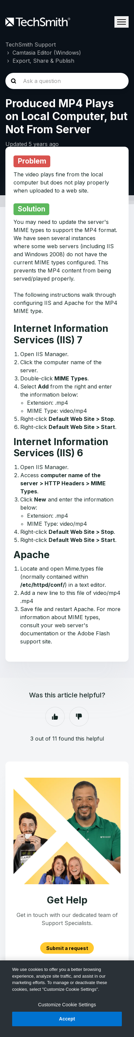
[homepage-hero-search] (67, 81)
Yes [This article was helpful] (55, 716)
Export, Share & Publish (43, 60)
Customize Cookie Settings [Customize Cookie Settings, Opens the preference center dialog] (67, 1004)
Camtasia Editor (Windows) (46, 52)
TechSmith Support (30, 44)
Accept (67, 1018)
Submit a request (67, 948)
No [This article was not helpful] (79, 716)
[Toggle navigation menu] (121, 22)
